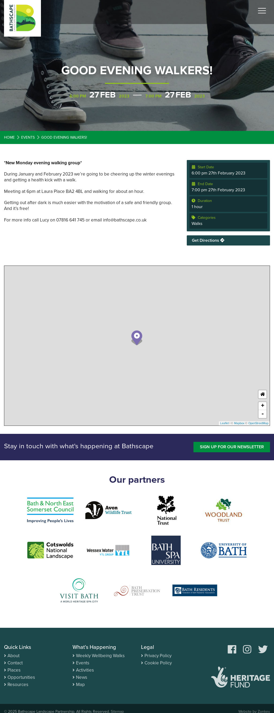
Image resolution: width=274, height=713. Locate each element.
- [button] (262, 414)
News (81, 677)
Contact (15, 663)
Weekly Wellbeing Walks (100, 656)
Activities (85, 670)
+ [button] (262, 406)
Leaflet (224, 423)
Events (82, 663)
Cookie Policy (158, 663)
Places (14, 670)
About (13, 656)
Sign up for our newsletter (232, 447)
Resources (17, 684)
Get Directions (208, 240)
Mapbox (239, 423)
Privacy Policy (158, 656)
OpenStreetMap (258, 423)
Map (80, 684)
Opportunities (21, 677)
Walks (197, 223)
